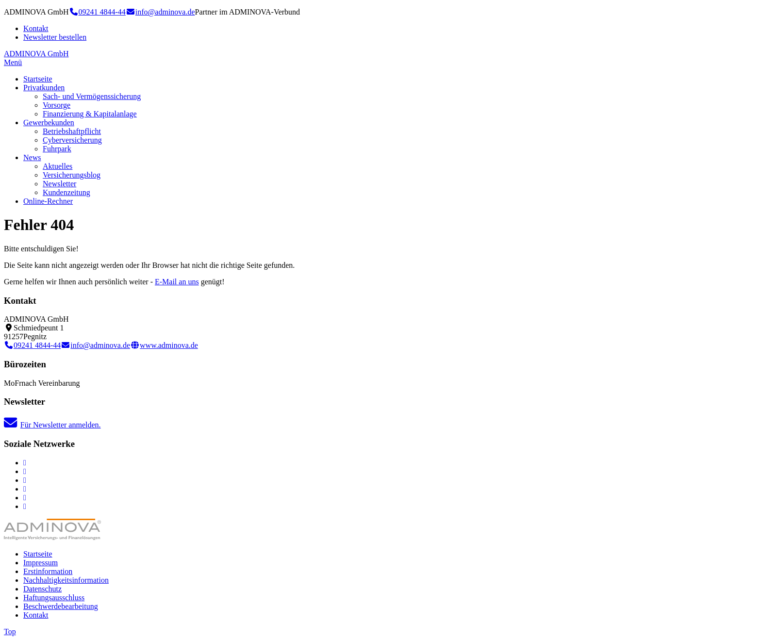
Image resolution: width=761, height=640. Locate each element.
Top (10, 631)
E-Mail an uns (177, 282)
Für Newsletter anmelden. (52, 425)
